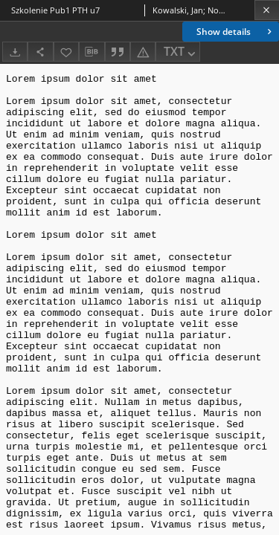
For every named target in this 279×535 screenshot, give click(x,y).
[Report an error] (142, 52)
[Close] (266, 10)
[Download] (15, 52)
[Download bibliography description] (91, 52)
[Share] (40, 52)
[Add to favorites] (66, 52)
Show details (235, 31)
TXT (181, 52)
